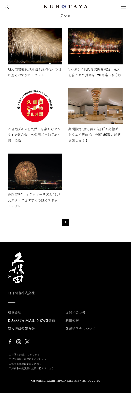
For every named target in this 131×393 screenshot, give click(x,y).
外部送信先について (81, 328)
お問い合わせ (76, 312)
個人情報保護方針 (21, 328)
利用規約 (72, 320)
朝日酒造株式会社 (21, 293)
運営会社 (14, 312)
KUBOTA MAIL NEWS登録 (31, 320)
